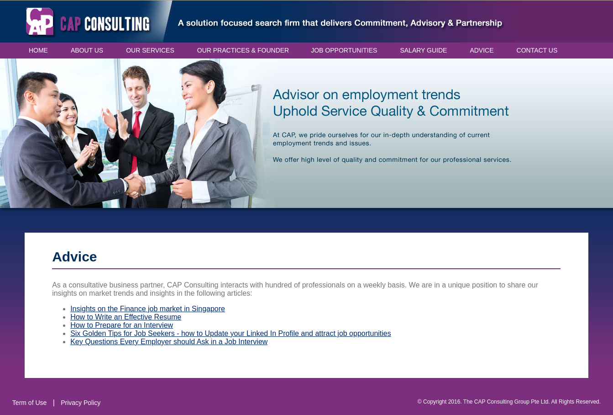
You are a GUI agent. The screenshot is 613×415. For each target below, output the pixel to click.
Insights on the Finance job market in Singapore (147, 309)
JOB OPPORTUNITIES (344, 50)
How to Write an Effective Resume (125, 317)
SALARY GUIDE (423, 50)
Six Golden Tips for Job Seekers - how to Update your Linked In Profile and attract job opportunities (230, 333)
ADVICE (481, 50)
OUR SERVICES (150, 50)
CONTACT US (537, 50)
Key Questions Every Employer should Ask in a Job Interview (168, 342)
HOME (38, 50)
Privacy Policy (80, 402)
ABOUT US (87, 50)
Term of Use (29, 402)
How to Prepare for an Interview (121, 325)
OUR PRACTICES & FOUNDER (243, 50)
